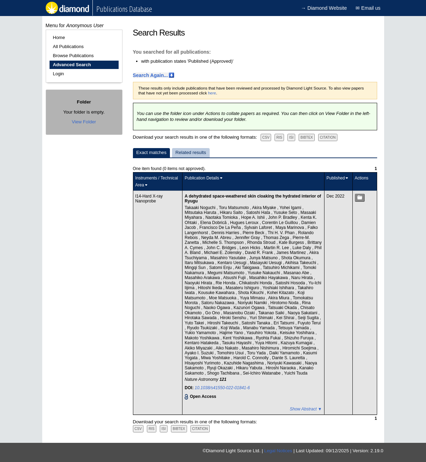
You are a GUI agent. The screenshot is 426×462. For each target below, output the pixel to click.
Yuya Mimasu (253, 297)
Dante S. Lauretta (289, 357)
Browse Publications (73, 55)
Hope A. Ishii (253, 217)
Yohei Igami (290, 207)
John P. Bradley (283, 217)
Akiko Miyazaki (199, 348)
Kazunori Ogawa (249, 307)
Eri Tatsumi (284, 323)
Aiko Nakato (227, 348)
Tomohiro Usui (231, 353)
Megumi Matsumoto (227, 272)
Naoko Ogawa (217, 307)
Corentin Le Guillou (280, 222)
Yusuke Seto (286, 212)
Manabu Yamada (259, 327)
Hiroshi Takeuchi (223, 323)
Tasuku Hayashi (237, 342)
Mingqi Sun (196, 267)
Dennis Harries (225, 232)
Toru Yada (257, 353)
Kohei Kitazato (281, 292)
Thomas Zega (276, 237)
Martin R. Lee (277, 247)
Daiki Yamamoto (285, 353)
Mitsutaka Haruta (201, 212)
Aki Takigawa (247, 267)
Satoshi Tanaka (256, 323)
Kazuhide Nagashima (244, 363)
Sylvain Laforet (258, 227)
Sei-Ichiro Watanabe (262, 373)
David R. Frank (259, 252)
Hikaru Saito (232, 212)
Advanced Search (72, 64)
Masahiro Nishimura (261, 348)
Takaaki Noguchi (200, 207)
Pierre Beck (253, 232)
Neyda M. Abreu (216, 237)
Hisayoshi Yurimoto (203, 363)
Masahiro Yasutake (228, 257)
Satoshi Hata (258, 212)
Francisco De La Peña (220, 227)
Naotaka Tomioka (222, 217)
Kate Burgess (292, 242)
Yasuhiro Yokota (261, 332)
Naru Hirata (302, 277)
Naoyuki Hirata (199, 282)
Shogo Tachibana (223, 373)
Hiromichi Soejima (299, 348)
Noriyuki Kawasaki (284, 363)
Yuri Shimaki (261, 317)
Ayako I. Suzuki (200, 353)
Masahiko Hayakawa (269, 277)
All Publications (68, 46)
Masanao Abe (297, 272)
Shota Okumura (296, 257)
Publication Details (202, 178)
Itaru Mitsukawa (200, 262)
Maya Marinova (290, 227)
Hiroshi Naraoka (281, 367)
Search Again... (150, 75)
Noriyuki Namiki (253, 302)
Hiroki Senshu (233, 317)
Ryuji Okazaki (220, 367)
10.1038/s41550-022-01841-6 (222, 387)
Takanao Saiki (271, 312)
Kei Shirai (286, 317)
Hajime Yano (231, 332)
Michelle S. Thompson (223, 242)
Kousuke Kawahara (217, 292)
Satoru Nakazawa (218, 302)
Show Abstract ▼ (306, 409)
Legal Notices (278, 450)
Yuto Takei (195, 323)
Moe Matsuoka (223, 297)
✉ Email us (368, 8)
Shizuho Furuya (299, 338)
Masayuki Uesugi (266, 262)
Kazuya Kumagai (297, 342)
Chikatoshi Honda (256, 282)
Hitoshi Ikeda (210, 287)
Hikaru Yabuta (249, 367)
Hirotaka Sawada (201, 317)
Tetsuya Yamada (294, 327)
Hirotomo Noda (285, 302)
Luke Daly (302, 247)
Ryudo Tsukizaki (202, 327)
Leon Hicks (251, 247)
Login (58, 73)
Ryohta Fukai (269, 338)
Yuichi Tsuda (295, 373)
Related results (190, 152)
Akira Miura (279, 297)
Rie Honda (226, 282)
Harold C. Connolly (251, 357)
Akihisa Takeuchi (301, 262)
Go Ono (213, 312)
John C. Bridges (221, 247)
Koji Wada (231, 327)
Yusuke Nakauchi (264, 272)
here (212, 93)
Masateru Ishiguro (243, 287)
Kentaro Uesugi (232, 262)
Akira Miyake (264, 207)
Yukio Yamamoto (201, 332)
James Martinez (291, 252)
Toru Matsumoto (234, 207)
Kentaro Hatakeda (202, 342)
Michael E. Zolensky (223, 252)
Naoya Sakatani (303, 312)
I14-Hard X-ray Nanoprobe (149, 198)
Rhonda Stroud (262, 242)
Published (336, 178)
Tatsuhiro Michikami (282, 267)
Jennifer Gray (248, 237)
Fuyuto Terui (309, 323)
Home (59, 37)
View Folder (84, 121)
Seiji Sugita (309, 317)
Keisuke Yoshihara (297, 332)
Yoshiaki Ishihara (279, 287)
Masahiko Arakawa (203, 277)
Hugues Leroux (245, 222)
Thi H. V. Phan (282, 232)
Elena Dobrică (214, 222)
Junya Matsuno (264, 257)
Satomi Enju (221, 267)
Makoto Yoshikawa (203, 338)
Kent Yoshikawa (238, 338)
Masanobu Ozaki (239, 312)
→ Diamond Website (324, 8)
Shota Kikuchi (251, 292)
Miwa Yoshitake (216, 357)
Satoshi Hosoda (291, 282)
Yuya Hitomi (266, 342)
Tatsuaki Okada (283, 307)
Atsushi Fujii (235, 277)
